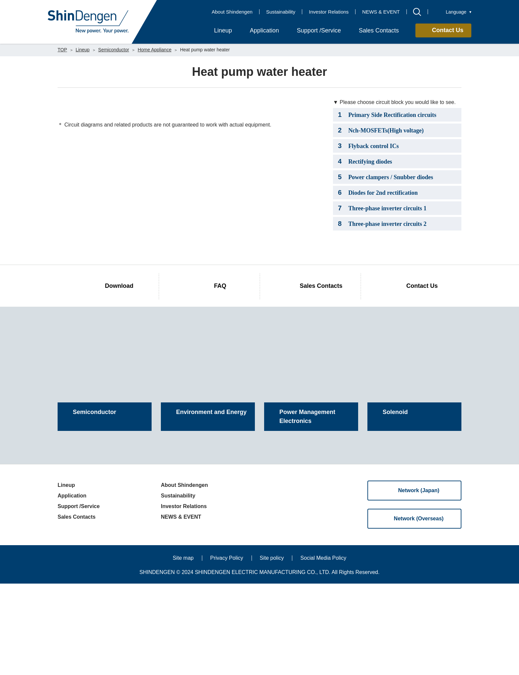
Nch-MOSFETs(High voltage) (381, 130)
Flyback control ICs (368, 145)
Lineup (83, 49)
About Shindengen (232, 12)
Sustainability (280, 12)
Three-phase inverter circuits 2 (382, 223)
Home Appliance (154, 49)
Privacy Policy (226, 649)
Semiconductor (113, 49)
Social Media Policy (323, 649)
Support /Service (79, 597)
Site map (183, 649)
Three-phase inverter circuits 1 (382, 208)
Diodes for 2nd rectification (378, 192)
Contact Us (447, 30)
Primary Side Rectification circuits (387, 114)
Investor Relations (329, 12)
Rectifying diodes (365, 161)
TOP (62, 49)
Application (72, 587)
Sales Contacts (77, 608)
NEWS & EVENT (381, 12)
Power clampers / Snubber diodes (385, 177)
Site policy (272, 649)
